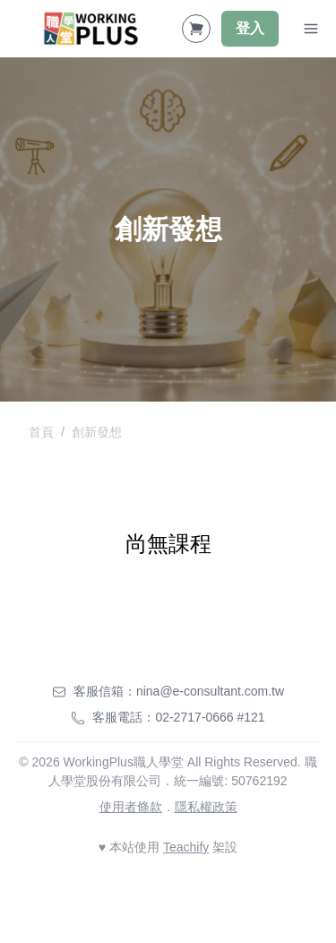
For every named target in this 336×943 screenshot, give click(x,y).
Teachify (186, 847)
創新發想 (97, 432)
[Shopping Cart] (196, 28)
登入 (250, 28)
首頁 (41, 432)
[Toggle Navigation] (310, 28)
